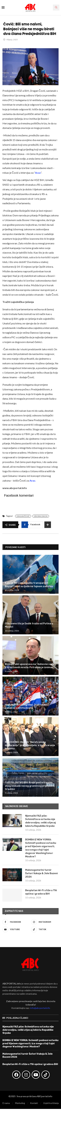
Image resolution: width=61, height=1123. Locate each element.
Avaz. (32, 480)
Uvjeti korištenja (51, 1103)
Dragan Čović (23, 516)
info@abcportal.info (40, 1008)
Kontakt (34, 1103)
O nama (6, 1103)
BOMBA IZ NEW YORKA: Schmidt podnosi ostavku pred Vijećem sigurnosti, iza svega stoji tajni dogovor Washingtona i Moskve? (40, 848)
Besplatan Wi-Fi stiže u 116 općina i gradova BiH (41, 892)
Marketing (20, 1103)
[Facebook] (16, 922)
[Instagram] (45, 922)
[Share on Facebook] (32, 524)
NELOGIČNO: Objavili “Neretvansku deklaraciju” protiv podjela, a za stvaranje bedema (30, 745)
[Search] (56, 8)
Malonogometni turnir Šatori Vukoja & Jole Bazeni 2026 (41, 873)
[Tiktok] (45, 929)
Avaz (38, 172)
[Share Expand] (47, 524)
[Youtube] (16, 929)
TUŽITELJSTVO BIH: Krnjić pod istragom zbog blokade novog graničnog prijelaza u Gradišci (29, 786)
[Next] (55, 547)
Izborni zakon (40, 516)
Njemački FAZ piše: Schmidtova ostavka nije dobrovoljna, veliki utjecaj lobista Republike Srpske (40, 820)
